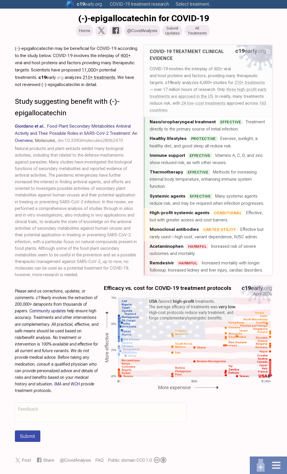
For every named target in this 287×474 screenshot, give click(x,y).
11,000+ (90, 71)
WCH (75, 385)
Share (48, 462)
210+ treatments (250, 84)
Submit (27, 438)
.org (89, 4)
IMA (58, 385)
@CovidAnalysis (75, 462)
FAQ (99, 462)
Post (26, 462)
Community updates (47, 312)
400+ (218, 70)
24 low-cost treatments (203, 105)
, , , (76, 135)
